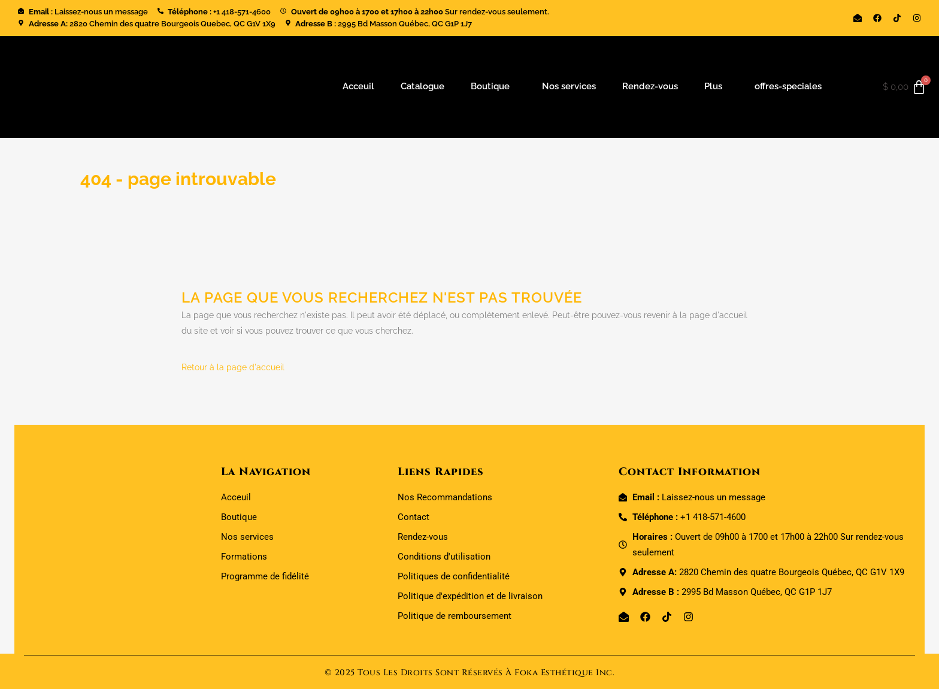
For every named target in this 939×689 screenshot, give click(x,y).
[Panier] (904, 87)
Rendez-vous (650, 86)
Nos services (569, 86)
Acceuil (358, 86)
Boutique (490, 86)
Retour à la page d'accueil (232, 367)
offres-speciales (788, 86)
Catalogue (422, 86)
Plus (713, 86)
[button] (493, 86)
